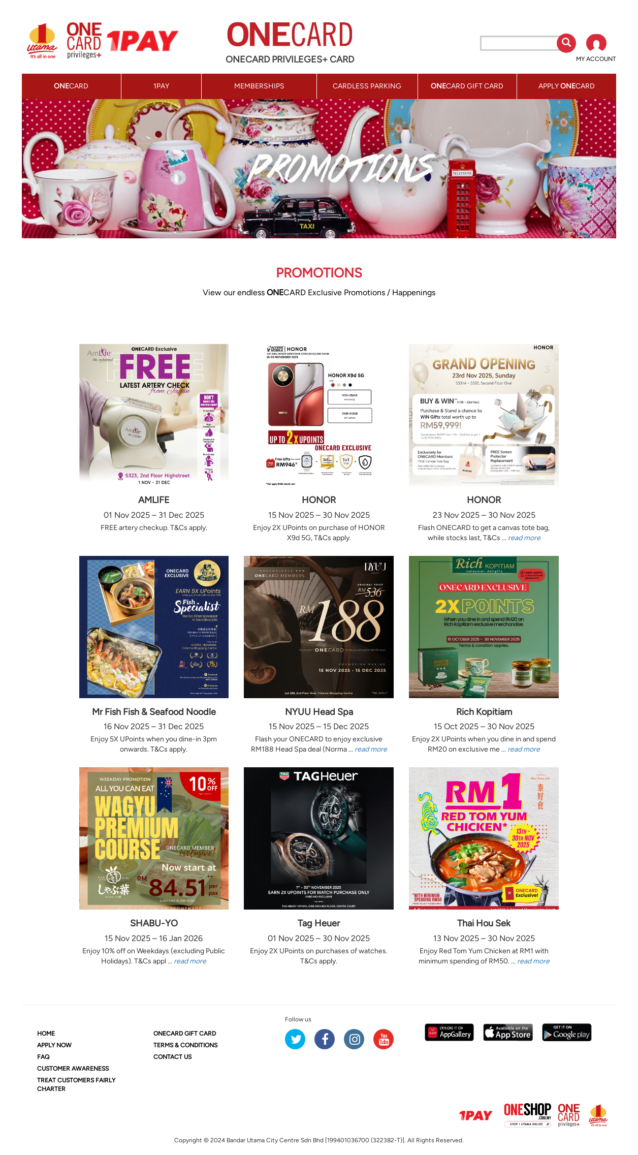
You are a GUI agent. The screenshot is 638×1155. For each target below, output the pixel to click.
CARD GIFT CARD (184, 1033)
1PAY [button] (161, 86)
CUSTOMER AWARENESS (73, 1068)
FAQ (43, 1056)
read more (524, 538)
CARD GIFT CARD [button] (467, 86)
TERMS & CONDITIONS (185, 1045)
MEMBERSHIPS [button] (259, 86)
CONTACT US (172, 1056)
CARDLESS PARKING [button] (367, 86)
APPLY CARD (566, 86)
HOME (46, 1033)
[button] (596, 49)
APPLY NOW (54, 1045)
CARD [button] (71, 86)
